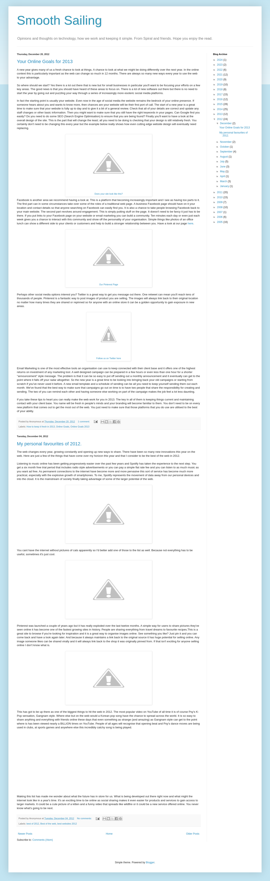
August (224, 156)
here (190, 223)
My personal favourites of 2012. (49, 443)
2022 (220, 69)
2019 (220, 84)
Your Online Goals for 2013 (45, 61)
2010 (220, 197)
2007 (220, 212)
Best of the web (48, 823)
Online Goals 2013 (79, 426)
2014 (220, 109)
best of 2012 (33, 823)
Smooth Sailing (59, 20)
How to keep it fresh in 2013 (41, 426)
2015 (220, 104)
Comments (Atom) (42, 839)
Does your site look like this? (108, 194)
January (225, 186)
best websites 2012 (67, 823)
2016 (220, 99)
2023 (220, 64)
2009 (220, 202)
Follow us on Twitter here (108, 358)
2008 (220, 207)
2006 (220, 217)
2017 (220, 94)
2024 (220, 59)
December (226, 123)
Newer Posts (25, 833)
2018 (220, 89)
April (223, 176)
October (225, 146)
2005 (220, 222)
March (224, 181)
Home (109, 833)
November (226, 141)
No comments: (84, 818)
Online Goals (62, 426)
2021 (220, 74)
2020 (220, 79)
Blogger (150, 862)
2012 (220, 119)
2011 (220, 192)
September (226, 151)
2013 (220, 114)
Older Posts (192, 833)
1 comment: (84, 421)
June (223, 166)
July (222, 161)
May (222, 171)
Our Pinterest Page (108, 284)
